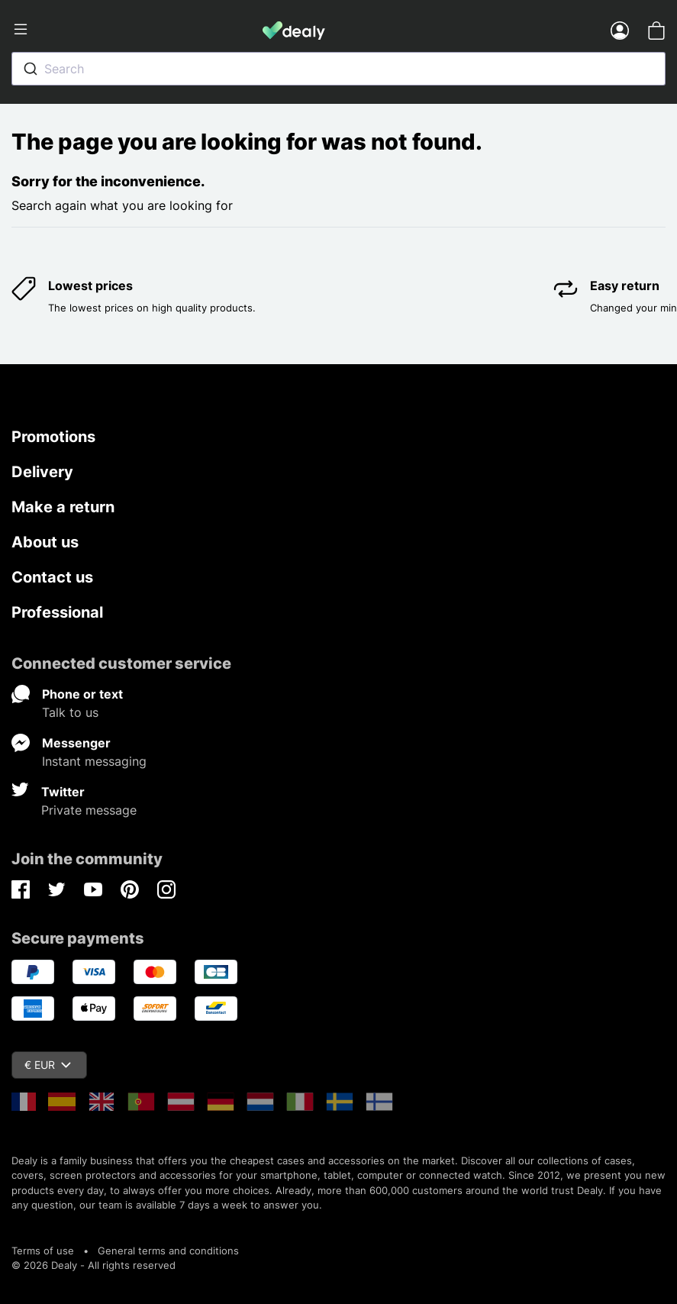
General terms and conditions (168, 1250)
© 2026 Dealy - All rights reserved (93, 1265)
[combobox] (338, 69)
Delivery (42, 472)
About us (45, 542)
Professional (57, 612)
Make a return (62, 507)
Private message (89, 810)
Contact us (52, 577)
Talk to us (70, 712)
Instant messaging (94, 761)
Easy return (624, 285)
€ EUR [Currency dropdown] (47, 1064)
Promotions (53, 437)
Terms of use (42, 1250)
